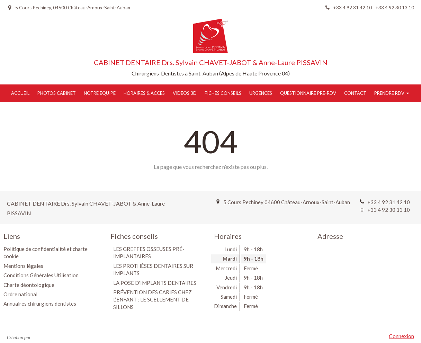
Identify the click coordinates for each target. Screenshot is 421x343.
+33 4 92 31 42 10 (388, 202)
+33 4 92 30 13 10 (388, 210)
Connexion (401, 336)
